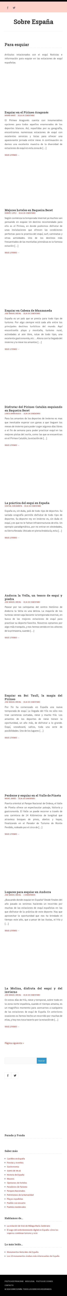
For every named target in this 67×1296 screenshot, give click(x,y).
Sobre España (33, 22)
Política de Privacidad (14, 1281)
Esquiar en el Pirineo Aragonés (26, 112)
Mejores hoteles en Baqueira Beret (29, 210)
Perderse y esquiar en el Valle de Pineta (33, 795)
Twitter (14, 8)
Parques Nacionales (16, 1190)
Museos (10, 1178)
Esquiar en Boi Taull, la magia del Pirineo (33, 697)
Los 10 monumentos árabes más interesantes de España (33, 1256)
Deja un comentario (26, 115)
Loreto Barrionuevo (13, 414)
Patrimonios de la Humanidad (20, 1194)
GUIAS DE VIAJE (14, 1170)
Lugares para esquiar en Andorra (28, 892)
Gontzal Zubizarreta (13, 506)
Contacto (9, 1285)
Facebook (8, 8)
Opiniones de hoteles (17, 1182)
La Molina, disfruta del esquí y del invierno (33, 990)
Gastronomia (13, 1166)
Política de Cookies (44, 1281)
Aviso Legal (30, 1281)
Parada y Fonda (15, 1135)
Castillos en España (16, 1158)
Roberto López (10, 213)
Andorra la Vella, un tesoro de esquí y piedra (33, 597)
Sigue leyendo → (12, 155)
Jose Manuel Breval (13, 313)
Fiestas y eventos (15, 1162)
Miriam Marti (10, 115)
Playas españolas (15, 1198)
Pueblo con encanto (16, 1202)
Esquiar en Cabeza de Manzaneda (28, 310)
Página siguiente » (14, 1043)
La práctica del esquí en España (27, 503)
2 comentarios (29, 895)
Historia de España (15, 1174)
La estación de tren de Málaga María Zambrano (28, 1225)
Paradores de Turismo (17, 1186)
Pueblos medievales (16, 1207)
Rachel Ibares (10, 799)
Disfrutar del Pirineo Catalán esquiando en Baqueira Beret (33, 408)
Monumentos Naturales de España (22, 1252)
